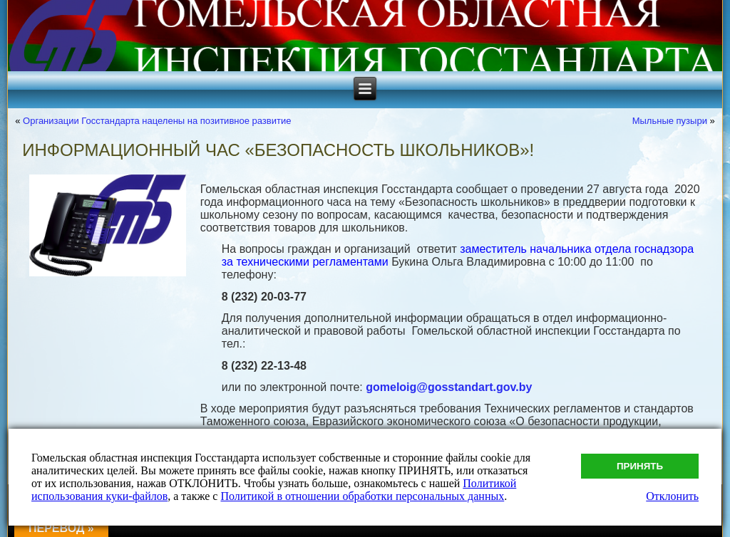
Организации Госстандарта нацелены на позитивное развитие (157, 120)
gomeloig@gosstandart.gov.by (449, 387)
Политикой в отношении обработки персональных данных (362, 496)
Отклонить (672, 496)
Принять (640, 466)
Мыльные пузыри (669, 120)
